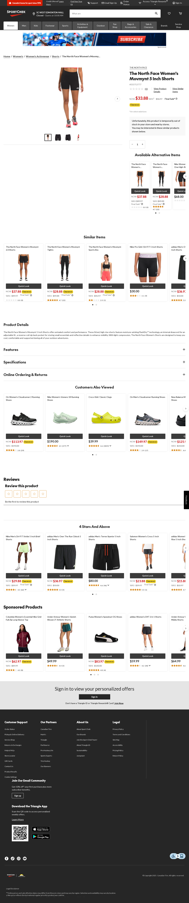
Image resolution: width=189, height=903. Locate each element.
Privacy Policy (118, 729)
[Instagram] (19, 858)
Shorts (55, 56)
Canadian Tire (46, 729)
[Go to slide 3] (68, 137)
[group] (27, 291)
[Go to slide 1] (48, 137)
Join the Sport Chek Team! (87, 740)
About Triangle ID (83, 745)
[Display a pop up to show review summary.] (67, 446)
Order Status (10, 729)
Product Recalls (11, 772)
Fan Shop (115, 25)
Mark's (43, 734)
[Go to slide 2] (58, 137)
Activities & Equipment (82, 25)
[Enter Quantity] (137, 144)
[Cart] (180, 13)
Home (7, 56)
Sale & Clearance (148, 25)
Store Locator (10, 756)
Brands (164, 25)
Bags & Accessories (130, 25)
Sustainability (82, 750)
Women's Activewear (37, 56)
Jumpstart (81, 756)
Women (10, 25)
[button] (156, 13)
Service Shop (178, 25)
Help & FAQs (10, 750)
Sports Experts (46, 756)
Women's (18, 56)
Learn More (18, 819)
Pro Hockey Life (47, 750)
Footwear (50, 25)
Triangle (44, 740)
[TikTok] (12, 858)
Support (93, 3)
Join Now (118, 703)
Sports (65, 25)
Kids (36, 25)
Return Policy (118, 756)
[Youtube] (25, 858)
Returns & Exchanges (13, 745)
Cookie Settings (11, 777)
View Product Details (160, 90)
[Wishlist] (169, 13)
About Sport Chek (83, 729)
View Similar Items (178, 90)
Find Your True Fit (76, 2)
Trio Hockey (45, 761)
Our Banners (46, 766)
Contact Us (9, 766)
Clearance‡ (134, 105)
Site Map (116, 740)
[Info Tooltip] (176, 99)
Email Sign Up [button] (109, 3)
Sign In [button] (177, 3)
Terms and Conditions (121, 734)
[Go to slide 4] (78, 137)
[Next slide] (185, 176)
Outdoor (101, 25)
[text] (140, 207)
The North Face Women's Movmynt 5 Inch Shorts (153, 75)
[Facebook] (6, 858)
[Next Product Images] (117, 99)
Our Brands (81, 734)
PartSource (45, 745)
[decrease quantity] (132, 144)
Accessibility (118, 745)
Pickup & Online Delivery (14, 734)
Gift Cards (9, 761)
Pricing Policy (118, 750)
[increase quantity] (142, 144)
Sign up (17, 795)
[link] (139, 89)
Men (24, 25)
